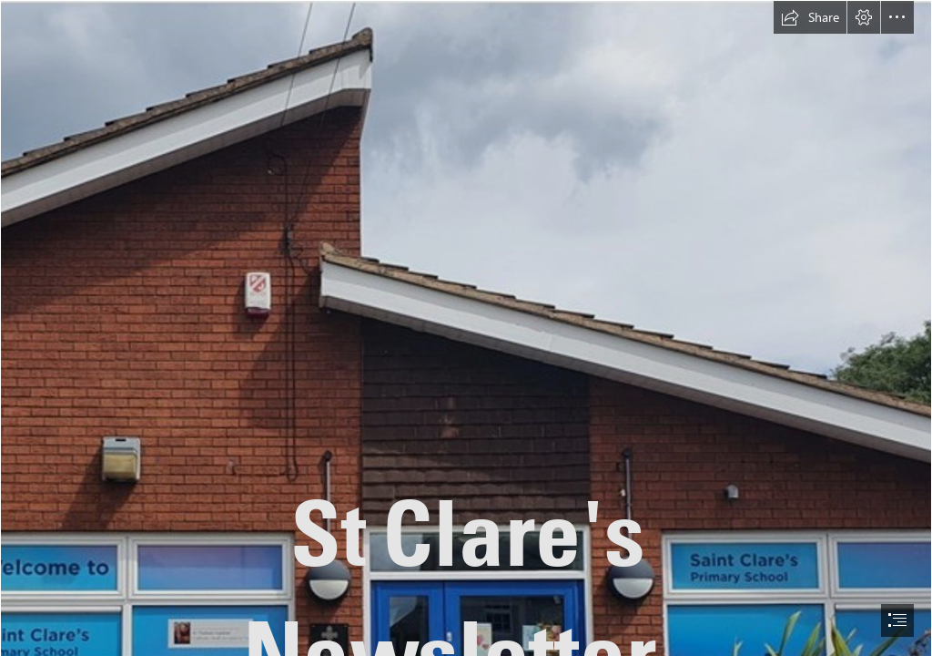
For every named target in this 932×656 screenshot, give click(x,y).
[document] (466, 328)
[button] (810, 17)
